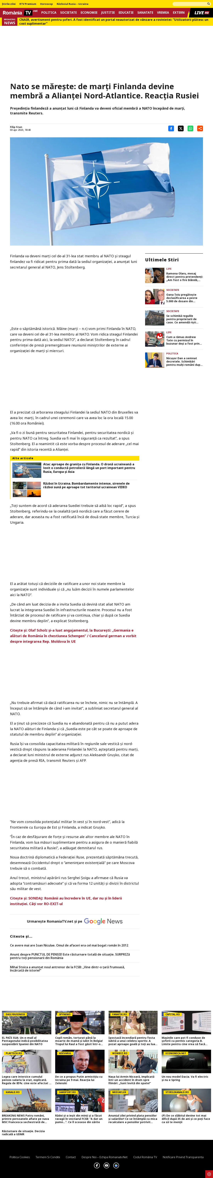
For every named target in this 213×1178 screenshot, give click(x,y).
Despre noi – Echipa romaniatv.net (105, 1157)
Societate (68, 12)
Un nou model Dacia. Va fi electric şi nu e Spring (185, 1078)
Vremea (163, 12)
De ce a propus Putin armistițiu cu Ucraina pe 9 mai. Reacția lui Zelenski (78, 1080)
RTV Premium (27, 4)
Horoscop (46, 4)
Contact (71, 1157)
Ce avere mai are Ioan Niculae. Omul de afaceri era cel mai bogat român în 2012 (69, 945)
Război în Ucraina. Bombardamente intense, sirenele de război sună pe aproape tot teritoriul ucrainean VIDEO (86, 485)
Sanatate (145, 12)
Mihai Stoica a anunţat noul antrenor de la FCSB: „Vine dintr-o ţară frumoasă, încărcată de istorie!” (67, 969)
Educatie (126, 12)
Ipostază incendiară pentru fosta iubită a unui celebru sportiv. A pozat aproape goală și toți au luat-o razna (133, 1041)
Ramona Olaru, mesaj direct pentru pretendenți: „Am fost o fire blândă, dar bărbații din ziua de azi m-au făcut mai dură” (184, 277)
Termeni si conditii (48, 1157)
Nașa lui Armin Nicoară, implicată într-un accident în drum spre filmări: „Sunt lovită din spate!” (131, 1080)
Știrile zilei (9, 4)
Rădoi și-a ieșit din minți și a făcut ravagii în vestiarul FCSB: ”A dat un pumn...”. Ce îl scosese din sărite (78, 1119)
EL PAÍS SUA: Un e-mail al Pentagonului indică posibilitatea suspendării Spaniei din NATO (25, 1041)
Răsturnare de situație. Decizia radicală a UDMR (23, 1133)
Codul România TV (145, 1157)
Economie (89, 12)
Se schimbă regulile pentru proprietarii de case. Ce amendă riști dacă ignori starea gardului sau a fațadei (181, 319)
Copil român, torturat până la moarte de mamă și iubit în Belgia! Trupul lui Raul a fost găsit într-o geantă (79, 1041)
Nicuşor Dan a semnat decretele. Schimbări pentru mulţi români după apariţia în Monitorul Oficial (184, 361)
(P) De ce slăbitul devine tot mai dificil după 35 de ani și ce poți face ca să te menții (186, 1119)
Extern (179, 12)
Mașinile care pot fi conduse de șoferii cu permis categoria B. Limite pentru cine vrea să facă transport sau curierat (183, 1041)
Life (169, 268)
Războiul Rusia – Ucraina (72, 4)
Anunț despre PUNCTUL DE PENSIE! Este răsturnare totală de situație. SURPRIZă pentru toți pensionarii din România (70, 956)
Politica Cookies (20, 1157)
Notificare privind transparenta (183, 1157)
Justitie (108, 12)
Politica (48, 12)
